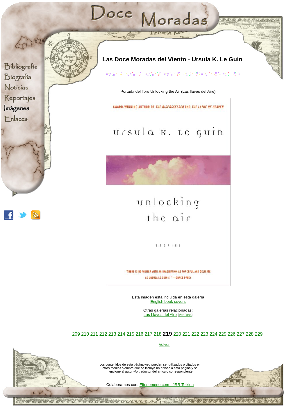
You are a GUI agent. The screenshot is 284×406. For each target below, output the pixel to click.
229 (259, 334)
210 (85, 334)
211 (94, 334)
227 (240, 334)
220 (177, 334)
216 (139, 334)
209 (76, 334)
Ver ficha (185, 314)
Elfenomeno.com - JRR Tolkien (167, 384)
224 (213, 334)
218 (158, 334)
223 (204, 334)
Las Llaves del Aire (160, 314)
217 (148, 334)
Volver (164, 344)
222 (195, 334)
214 (121, 334)
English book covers (168, 301)
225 (222, 334)
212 (103, 334)
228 (249, 334)
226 (231, 334)
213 (112, 334)
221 (186, 334)
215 (130, 334)
